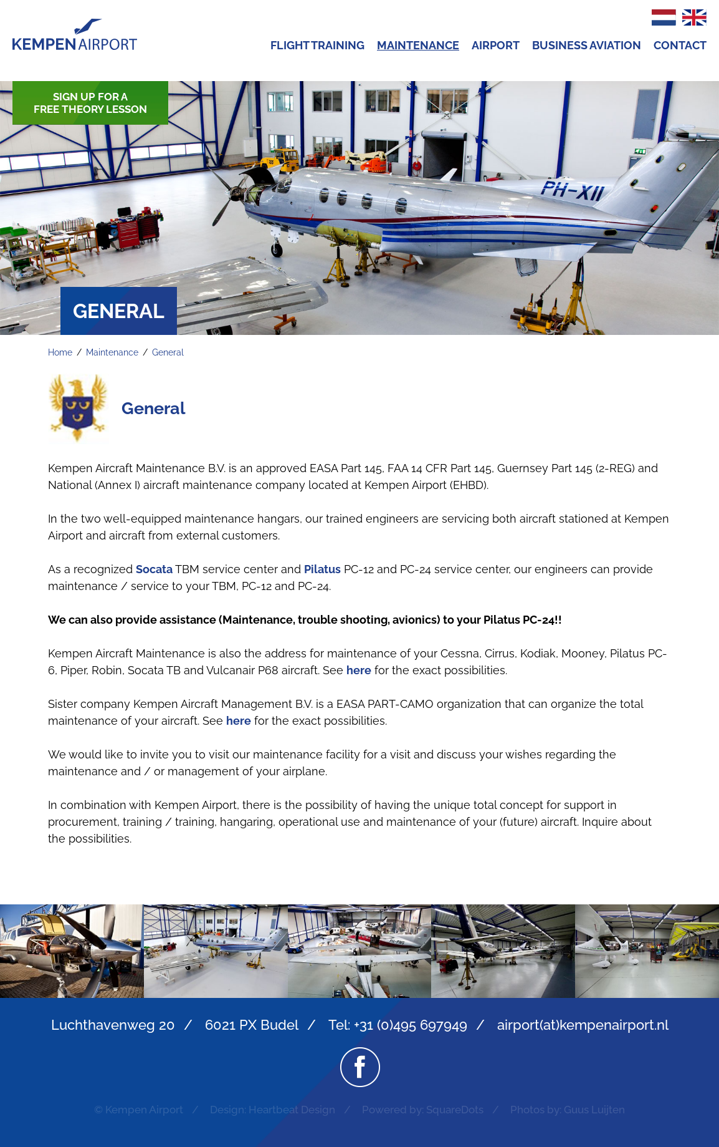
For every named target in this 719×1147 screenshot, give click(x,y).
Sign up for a (90, 102)
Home (60, 352)
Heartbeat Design (292, 1109)
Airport (496, 45)
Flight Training (317, 45)
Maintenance (418, 45)
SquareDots (454, 1109)
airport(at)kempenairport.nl (583, 1025)
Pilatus (322, 569)
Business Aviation (586, 45)
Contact (680, 45)
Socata (154, 569)
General (168, 352)
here (358, 670)
